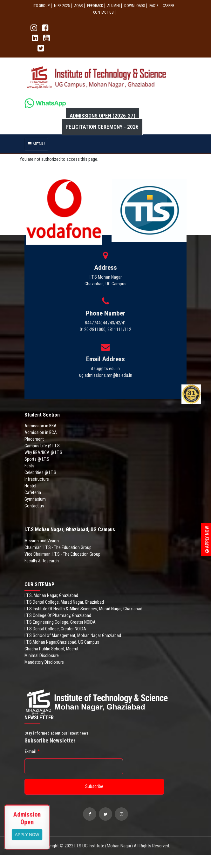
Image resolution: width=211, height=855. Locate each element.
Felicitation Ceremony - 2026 (102, 127)
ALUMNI (113, 5)
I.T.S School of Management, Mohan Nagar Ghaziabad (72, 635)
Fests (29, 465)
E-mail (31, 751)
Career (168, 5)
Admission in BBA (40, 425)
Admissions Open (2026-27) (102, 115)
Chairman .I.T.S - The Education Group (58, 547)
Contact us (34, 505)
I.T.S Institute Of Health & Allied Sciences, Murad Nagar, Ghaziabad (83, 608)
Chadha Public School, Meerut (51, 648)
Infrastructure (36, 479)
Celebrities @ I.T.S (40, 472)
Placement (34, 439)
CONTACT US (103, 12)
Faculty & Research (41, 560)
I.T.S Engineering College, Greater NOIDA (60, 622)
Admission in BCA (40, 432)
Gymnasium (35, 499)
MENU (36, 143)
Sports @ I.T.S (36, 459)
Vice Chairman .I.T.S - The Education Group (62, 554)
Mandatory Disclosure (44, 662)
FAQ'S (153, 5)
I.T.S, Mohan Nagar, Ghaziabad (51, 595)
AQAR (78, 5)
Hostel (30, 485)
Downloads (134, 5)
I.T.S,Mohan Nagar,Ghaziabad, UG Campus (61, 642)
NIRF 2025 (62, 5)
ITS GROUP (41, 5)
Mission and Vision (41, 540)
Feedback (95, 5)
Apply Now (207, 539)
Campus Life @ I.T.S (42, 445)
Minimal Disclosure (41, 655)
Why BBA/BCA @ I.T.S (43, 452)
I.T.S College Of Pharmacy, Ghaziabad (57, 615)
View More (27, 834)
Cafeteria (32, 492)
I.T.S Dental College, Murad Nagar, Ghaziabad (64, 602)
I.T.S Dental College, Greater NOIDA (55, 628)
